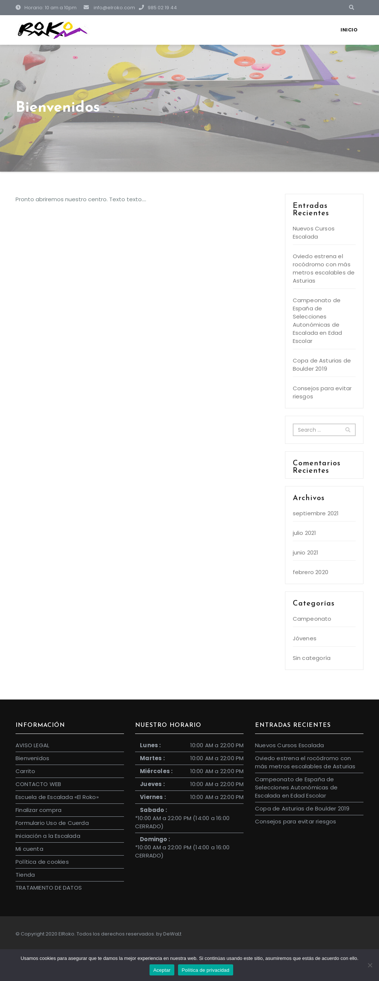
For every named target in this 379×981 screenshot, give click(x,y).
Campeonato (312, 619)
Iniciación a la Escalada (48, 836)
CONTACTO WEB (38, 784)
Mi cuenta (29, 849)
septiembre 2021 (316, 513)
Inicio (349, 29)
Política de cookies (42, 862)
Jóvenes (304, 638)
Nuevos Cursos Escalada (314, 232)
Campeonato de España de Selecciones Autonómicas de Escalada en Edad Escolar (317, 320)
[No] (369, 965)
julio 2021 (304, 533)
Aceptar (162, 970)
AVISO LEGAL (32, 745)
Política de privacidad (205, 970)
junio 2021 (306, 552)
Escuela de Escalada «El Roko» (57, 797)
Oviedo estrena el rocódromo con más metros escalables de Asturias (324, 268)
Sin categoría (312, 658)
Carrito (25, 771)
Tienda (25, 875)
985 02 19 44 (157, 7)
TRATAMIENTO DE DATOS (49, 887)
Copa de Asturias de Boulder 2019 (322, 364)
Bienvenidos (32, 758)
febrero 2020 (310, 572)
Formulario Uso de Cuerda (52, 823)
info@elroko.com (109, 7)
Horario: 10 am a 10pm (46, 7)
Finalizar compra (38, 810)
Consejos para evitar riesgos (295, 821)
